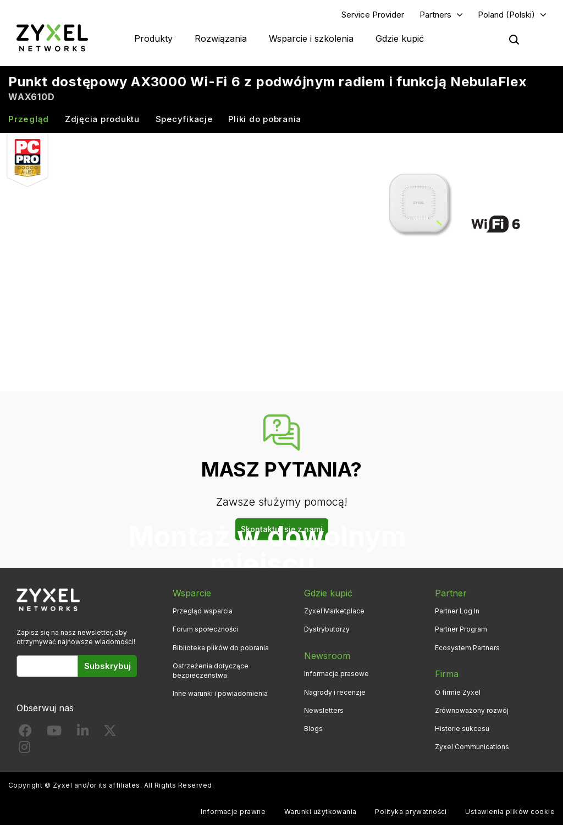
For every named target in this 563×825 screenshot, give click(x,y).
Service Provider (372, 14)
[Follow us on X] (110, 733)
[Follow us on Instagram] (24, 749)
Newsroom (327, 655)
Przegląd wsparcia (203, 611)
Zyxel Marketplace (334, 611)
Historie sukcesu (462, 728)
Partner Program (461, 629)
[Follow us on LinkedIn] (83, 733)
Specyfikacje (184, 119)
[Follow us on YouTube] (54, 733)
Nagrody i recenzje (335, 692)
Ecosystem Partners (467, 648)
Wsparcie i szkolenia (311, 38)
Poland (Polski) (506, 14)
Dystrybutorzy (327, 629)
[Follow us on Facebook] (25, 733)
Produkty (153, 38)
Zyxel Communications (472, 747)
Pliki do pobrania (264, 119)
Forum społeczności (205, 629)
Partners (435, 14)
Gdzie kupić (400, 38)
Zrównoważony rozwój (472, 710)
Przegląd (28, 119)
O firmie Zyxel (458, 692)
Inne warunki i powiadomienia (220, 693)
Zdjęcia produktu (102, 119)
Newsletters (324, 710)
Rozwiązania (221, 38)
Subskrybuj (107, 666)
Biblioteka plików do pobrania (221, 648)
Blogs (313, 728)
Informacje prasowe (336, 673)
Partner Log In (457, 611)
